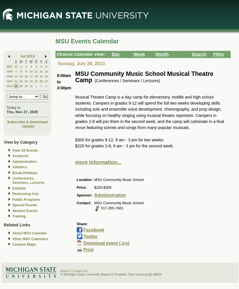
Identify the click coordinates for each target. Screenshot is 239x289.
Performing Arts (25, 194)
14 (16, 76)
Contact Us (80, 271)
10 (31, 71)
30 (16, 66)
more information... (98, 162)
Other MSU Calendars (30, 239)
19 (41, 76)
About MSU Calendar (29, 233)
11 (36, 71)
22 (21, 81)
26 (41, 81)
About (64, 271)
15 (21, 76)
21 (16, 81)
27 (46, 81)
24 (31, 81)
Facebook (93, 230)
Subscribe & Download (27, 122)
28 (16, 86)
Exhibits (19, 188)
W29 (10, 76)
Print (88, 249)
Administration (24, 162)
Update (28, 126)
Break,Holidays (25, 173)
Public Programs (26, 200)
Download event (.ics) (106, 243)
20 (46, 76)
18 (36, 76)
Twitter (90, 236)
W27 (10, 66)
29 (21, 86)
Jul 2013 (27, 56)
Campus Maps (24, 244)
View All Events (25, 151)
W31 (10, 86)
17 (31, 76)
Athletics (19, 167)
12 (41, 71)
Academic (20, 156)
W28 (10, 71)
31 (31, 86)
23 (26, 81)
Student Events (25, 211)
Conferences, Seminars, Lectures (28, 180)
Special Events (24, 205)
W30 (10, 81)
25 (36, 81)
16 (26, 76)
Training (19, 216)
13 (46, 71)
